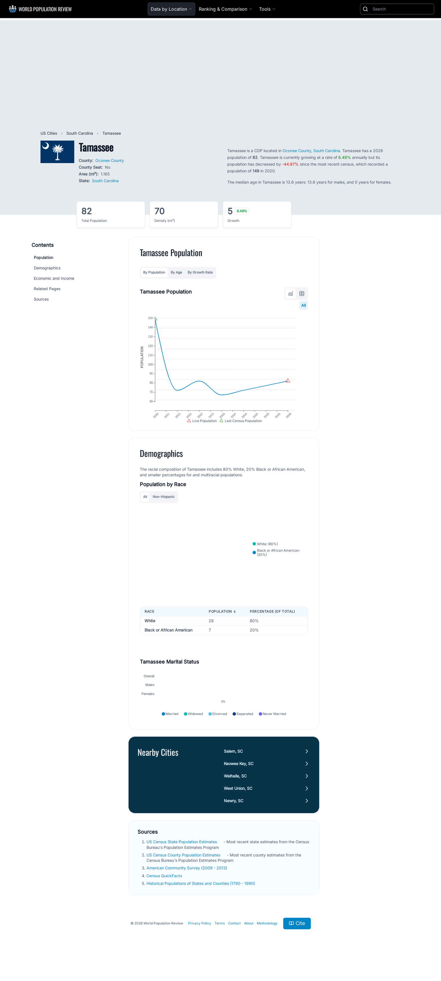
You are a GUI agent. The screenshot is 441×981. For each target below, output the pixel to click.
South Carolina (80, 133)
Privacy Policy (199, 939)
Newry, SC (233, 816)
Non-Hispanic (164, 506)
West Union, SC (238, 804)
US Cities (49, 133)
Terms (220, 939)
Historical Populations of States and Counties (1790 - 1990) (201, 899)
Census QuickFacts (165, 891)
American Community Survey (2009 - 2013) (187, 883)
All (303, 305)
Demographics (47, 267)
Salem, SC (233, 766)
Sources (41, 299)
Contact (234, 939)
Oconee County (109, 160)
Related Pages (47, 288)
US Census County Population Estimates (184, 870)
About (248, 939)
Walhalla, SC (235, 791)
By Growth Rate (200, 272)
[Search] (402, 9)
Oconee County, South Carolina (311, 150)
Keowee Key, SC (238, 779)
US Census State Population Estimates (182, 857)
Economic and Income (54, 278)
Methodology (267, 939)
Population (43, 257)
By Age (176, 272)
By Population (154, 272)
